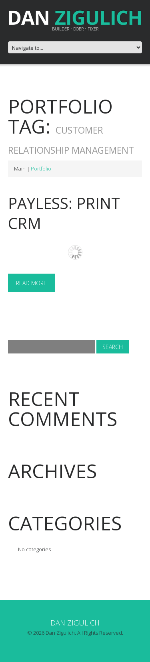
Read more (31, 283)
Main (20, 168)
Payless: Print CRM (64, 213)
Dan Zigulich (75, 622)
